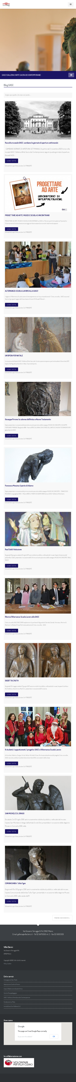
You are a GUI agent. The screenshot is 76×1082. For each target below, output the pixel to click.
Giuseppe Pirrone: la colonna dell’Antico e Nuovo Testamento (28, 419)
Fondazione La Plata (9, 1002)
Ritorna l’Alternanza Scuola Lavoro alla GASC (22, 617)
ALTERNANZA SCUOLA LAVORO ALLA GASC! (21, 291)
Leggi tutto (11, 161)
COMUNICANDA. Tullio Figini (15, 883)
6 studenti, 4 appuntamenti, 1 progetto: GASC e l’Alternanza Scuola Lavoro (33, 749)
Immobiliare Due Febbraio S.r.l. (12, 1006)
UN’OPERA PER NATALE (14, 355)
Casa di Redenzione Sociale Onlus (13, 989)
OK (54, 1037)
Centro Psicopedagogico (10, 993)
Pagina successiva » (62, 918)
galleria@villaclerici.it (25, 934)
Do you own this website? (25, 1037)
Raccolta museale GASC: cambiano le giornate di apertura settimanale (31, 143)
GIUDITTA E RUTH (12, 680)
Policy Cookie (7, 964)
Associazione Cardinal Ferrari (12, 984)
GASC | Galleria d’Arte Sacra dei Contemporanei (17, 997)
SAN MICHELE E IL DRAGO (14, 813)
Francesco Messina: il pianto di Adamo (19, 485)
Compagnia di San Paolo (10, 980)
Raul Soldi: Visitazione (13, 549)
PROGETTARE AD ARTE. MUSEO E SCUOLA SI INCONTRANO (27, 215)
